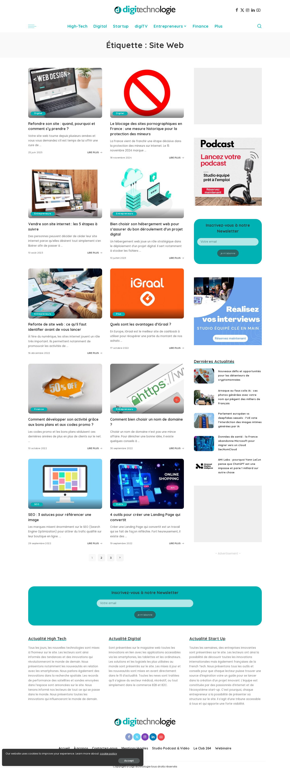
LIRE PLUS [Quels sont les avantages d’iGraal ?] (176, 352)
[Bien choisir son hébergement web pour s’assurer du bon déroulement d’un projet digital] (147, 198)
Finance (39, 413)
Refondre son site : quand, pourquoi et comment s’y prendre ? (63, 126)
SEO (37, 513)
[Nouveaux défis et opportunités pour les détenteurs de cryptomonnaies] (204, 377)
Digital (38, 113)
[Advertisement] (228, 96)
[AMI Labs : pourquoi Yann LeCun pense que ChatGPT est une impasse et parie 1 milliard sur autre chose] (204, 469)
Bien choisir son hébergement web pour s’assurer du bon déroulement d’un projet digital (145, 233)
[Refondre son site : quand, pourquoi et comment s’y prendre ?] (65, 93)
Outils (120, 513)
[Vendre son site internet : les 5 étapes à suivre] (65, 198)
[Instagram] (248, 10)
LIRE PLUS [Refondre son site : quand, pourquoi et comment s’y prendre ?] (94, 152)
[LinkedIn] (253, 10)
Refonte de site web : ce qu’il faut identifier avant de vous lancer (61, 331)
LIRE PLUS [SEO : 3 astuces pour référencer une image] (94, 551)
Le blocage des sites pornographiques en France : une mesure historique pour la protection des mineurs (146, 131)
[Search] (259, 26)
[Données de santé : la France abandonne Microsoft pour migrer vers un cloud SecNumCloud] (204, 446)
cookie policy (15, 752)
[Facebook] (237, 10)
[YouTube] (258, 10)
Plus (119, 318)
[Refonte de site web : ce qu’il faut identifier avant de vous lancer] (65, 298)
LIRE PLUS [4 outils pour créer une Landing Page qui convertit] (176, 551)
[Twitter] (242, 10)
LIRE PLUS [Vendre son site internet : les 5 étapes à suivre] (94, 257)
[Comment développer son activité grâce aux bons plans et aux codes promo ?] (65, 393)
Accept (48, 759)
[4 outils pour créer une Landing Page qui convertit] (147, 492)
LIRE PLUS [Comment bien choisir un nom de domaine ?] (176, 452)
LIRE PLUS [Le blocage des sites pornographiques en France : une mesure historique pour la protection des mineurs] (176, 162)
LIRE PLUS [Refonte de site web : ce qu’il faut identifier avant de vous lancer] (94, 357)
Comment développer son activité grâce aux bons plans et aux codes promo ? (62, 428)
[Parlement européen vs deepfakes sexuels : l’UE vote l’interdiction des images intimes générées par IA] (204, 423)
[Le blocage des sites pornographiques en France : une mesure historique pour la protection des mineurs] (147, 93)
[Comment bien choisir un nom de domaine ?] (147, 393)
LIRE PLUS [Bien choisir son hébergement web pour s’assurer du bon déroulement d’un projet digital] (176, 262)
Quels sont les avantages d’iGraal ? (145, 328)
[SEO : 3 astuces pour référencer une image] (65, 492)
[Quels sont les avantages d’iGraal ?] (147, 298)
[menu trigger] (34, 26)
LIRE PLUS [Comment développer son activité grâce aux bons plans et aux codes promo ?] (94, 457)
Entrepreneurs (43, 218)
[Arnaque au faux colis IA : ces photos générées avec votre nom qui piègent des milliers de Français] (204, 400)
